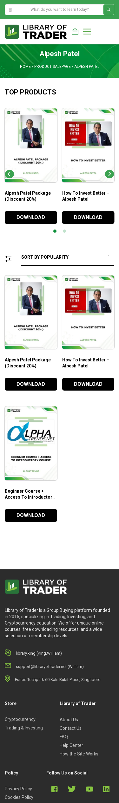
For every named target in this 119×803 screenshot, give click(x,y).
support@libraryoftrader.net (41, 666)
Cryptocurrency (20, 719)
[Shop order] (67, 257)
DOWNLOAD (31, 217)
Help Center (71, 745)
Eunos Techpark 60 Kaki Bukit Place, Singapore (57, 679)
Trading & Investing (24, 727)
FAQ (64, 736)
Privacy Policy (18, 788)
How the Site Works (79, 753)
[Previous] (9, 174)
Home (25, 66)
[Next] (109, 174)
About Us (69, 719)
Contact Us (71, 728)
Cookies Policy (19, 797)
